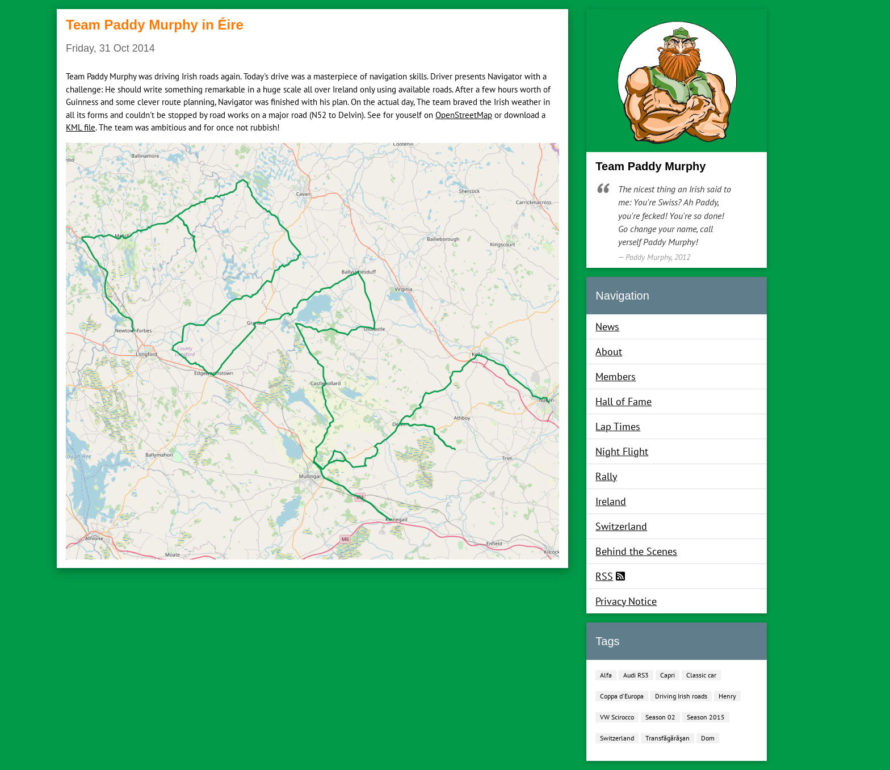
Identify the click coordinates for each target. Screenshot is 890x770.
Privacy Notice (626, 601)
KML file (80, 127)
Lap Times (617, 426)
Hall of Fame (623, 401)
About (608, 351)
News (607, 326)
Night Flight (621, 451)
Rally (606, 476)
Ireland (610, 501)
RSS (604, 576)
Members (615, 376)
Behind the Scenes (636, 551)
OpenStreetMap (463, 115)
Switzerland (621, 526)
